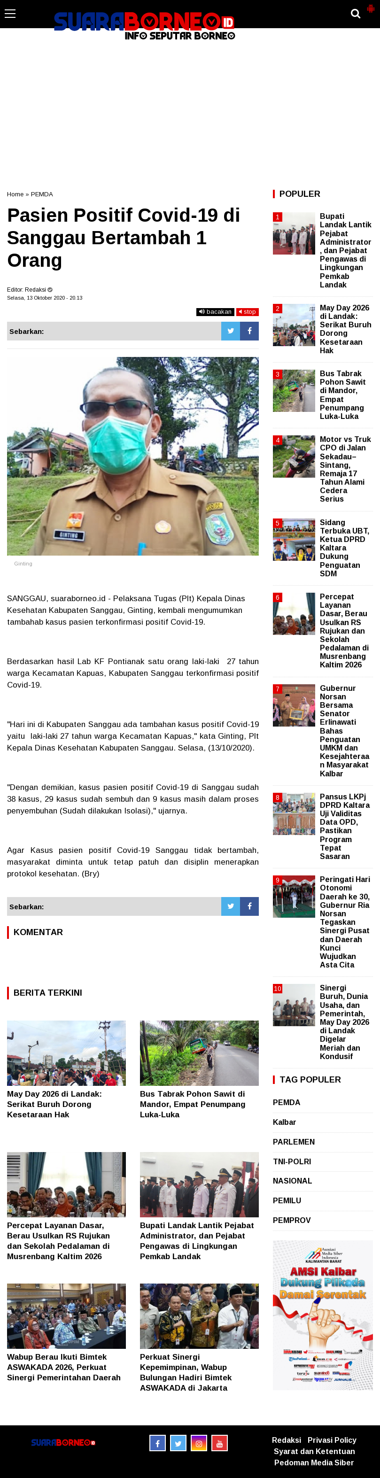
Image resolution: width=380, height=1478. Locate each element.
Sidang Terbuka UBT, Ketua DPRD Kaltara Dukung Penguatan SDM (344, 548)
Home (15, 194)
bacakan (215, 311)
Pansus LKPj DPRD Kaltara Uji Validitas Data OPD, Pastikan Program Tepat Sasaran (345, 826)
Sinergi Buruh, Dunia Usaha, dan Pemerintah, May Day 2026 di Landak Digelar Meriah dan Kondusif (344, 1022)
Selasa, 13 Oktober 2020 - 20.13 (44, 298)
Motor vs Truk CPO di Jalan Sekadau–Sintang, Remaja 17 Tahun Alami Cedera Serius (345, 469)
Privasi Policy (332, 1440)
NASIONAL (292, 1181)
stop (247, 311)
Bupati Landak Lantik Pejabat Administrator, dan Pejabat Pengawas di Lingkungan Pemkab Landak (346, 250)
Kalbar (284, 1122)
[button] (370, 4)
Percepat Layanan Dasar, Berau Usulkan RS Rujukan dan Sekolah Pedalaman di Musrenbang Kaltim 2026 (344, 631)
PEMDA (42, 194)
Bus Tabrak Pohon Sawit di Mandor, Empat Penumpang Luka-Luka (193, 1104)
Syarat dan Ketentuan (314, 1451)
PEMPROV (292, 1220)
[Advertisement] (190, 114)
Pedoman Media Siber (314, 1463)
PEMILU (287, 1201)
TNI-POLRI (292, 1162)
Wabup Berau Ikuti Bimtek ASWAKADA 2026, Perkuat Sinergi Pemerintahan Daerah (64, 1367)
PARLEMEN (294, 1142)
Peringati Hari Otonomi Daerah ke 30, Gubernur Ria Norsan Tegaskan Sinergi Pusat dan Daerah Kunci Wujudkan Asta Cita (345, 922)
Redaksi (286, 1440)
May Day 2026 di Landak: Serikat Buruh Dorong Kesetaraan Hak (54, 1104)
